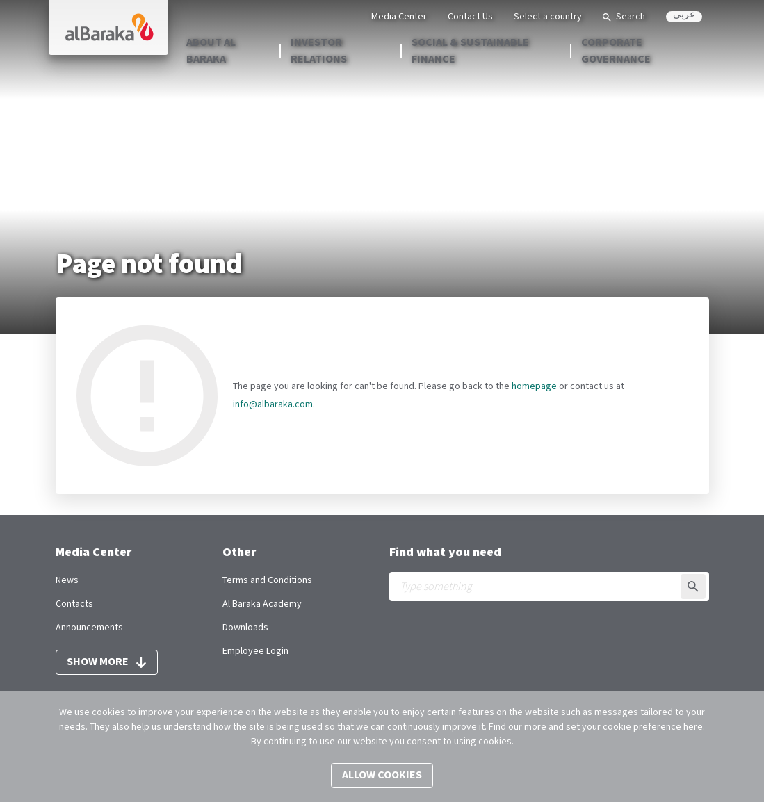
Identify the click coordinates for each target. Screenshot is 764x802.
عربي (684, 16)
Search (624, 16)
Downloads (245, 627)
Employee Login (255, 651)
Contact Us (470, 16)
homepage (534, 386)
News (67, 580)
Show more (107, 662)
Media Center (399, 16)
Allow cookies (382, 775)
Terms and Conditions (267, 580)
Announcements (89, 627)
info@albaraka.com (273, 404)
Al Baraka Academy (262, 604)
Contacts (74, 604)
